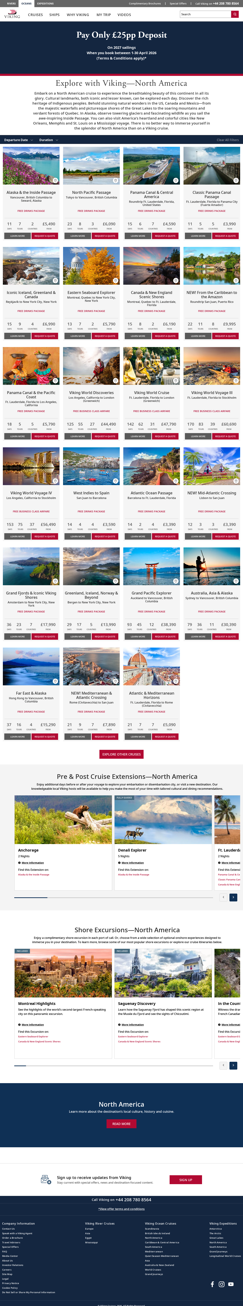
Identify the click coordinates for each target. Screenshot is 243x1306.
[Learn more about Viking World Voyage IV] (31, 466)
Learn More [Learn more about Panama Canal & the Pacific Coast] (17, 436)
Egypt (88, 1237)
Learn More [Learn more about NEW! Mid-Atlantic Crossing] (198, 536)
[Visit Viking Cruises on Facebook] (212, 1284)
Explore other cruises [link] (121, 754)
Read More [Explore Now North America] (121, 1124)
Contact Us (8, 1228)
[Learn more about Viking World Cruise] (151, 366)
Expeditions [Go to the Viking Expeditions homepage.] (45, 3)
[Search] (235, 14)
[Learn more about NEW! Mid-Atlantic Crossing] (211, 466)
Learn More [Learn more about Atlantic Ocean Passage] (138, 536)
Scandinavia (152, 1228)
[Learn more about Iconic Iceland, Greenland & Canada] (31, 266)
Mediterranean (154, 1251)
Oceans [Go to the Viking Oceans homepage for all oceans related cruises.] (26, 3)
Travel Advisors (11, 1242)
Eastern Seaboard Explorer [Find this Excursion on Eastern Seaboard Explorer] (33, 1036)
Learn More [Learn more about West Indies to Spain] (78, 536)
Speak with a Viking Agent (17, 1233)
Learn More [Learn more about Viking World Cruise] (138, 436)
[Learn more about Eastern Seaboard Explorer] (91, 266)
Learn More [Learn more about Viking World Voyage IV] (17, 536)
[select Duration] (49, 139)
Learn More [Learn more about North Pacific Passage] (78, 235)
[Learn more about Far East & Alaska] (31, 666)
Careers (6, 1269)
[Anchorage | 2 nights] (63, 819)
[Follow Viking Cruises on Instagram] (221, 1284)
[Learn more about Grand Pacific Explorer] (151, 566)
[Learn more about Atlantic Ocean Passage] (151, 466)
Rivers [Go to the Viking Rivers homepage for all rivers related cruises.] (11, 3)
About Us (7, 1260)
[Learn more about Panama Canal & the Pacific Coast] (31, 366)
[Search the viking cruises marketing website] (205, 14)
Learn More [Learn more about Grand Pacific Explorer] (138, 636)
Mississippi (91, 1242)
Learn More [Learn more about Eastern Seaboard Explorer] (78, 336)
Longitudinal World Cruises (225, 1256)
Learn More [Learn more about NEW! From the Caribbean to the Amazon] (198, 336)
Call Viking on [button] (217, 3)
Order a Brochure (12, 1237)
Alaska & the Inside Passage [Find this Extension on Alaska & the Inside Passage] (33, 874)
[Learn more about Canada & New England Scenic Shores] (151, 266)
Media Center (10, 1256)
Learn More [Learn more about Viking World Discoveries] (78, 436)
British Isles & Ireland (157, 1233)
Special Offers (10, 1246)
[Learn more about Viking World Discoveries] (91, 366)
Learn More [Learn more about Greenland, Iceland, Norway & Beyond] (78, 636)
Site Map (7, 1274)
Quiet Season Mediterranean (162, 1256)
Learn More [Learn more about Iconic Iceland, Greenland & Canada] (17, 336)
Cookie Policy (10, 1287)
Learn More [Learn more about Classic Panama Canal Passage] (198, 235)
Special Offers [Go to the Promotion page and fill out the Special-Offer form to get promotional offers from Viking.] (178, 3)
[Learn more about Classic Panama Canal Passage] (211, 166)
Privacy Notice (10, 1283)
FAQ (4, 1251)
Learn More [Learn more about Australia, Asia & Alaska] (198, 636)
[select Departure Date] (18, 139)
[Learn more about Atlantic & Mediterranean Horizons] (151, 666)
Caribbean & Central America (162, 1242)
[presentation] (223, 897)
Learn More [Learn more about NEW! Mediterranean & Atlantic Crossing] (78, 736)
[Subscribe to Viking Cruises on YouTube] (231, 1284)
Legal (5, 1278)
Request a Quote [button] (45, 235)
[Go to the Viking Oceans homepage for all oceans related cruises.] (12, 13)
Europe (89, 1228)
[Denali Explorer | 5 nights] (163, 819)
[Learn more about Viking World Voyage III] (211, 366)
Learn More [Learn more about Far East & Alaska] (17, 736)
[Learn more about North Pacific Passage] (91, 166)
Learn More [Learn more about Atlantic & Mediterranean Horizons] (138, 736)
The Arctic (215, 1233)
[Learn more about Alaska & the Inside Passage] (31, 166)
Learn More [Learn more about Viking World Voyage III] (198, 436)
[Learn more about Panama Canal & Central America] (151, 166)
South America (153, 1246)
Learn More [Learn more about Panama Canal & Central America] (138, 235)
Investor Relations (12, 1265)
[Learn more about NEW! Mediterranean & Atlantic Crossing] (91, 666)
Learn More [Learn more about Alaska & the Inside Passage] (17, 235)
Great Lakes (216, 1237)
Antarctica (216, 1228)
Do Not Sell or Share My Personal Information (28, 1292)
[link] (35, 15)
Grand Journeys (154, 1274)
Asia (87, 1233)
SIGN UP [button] (185, 1180)
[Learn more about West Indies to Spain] (91, 466)
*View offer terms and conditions (121, 1209)
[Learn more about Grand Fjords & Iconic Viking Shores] (31, 566)
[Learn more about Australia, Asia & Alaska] (211, 566)
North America (153, 1237)
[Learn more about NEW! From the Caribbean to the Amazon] (211, 266)
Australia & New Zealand (159, 1265)
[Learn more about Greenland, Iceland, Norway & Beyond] (91, 566)
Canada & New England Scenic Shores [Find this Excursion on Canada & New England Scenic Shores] (39, 1041)
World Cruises (153, 1269)
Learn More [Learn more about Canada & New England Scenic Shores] (138, 336)
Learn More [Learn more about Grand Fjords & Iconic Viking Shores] (17, 636)
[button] (55, 180)
